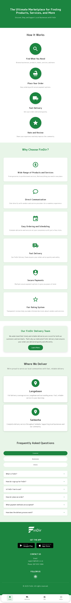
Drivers (35, 465)
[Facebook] (35, 577)
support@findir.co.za (35, 561)
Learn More (35, 348)
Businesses (35, 459)
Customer (35, 453)
